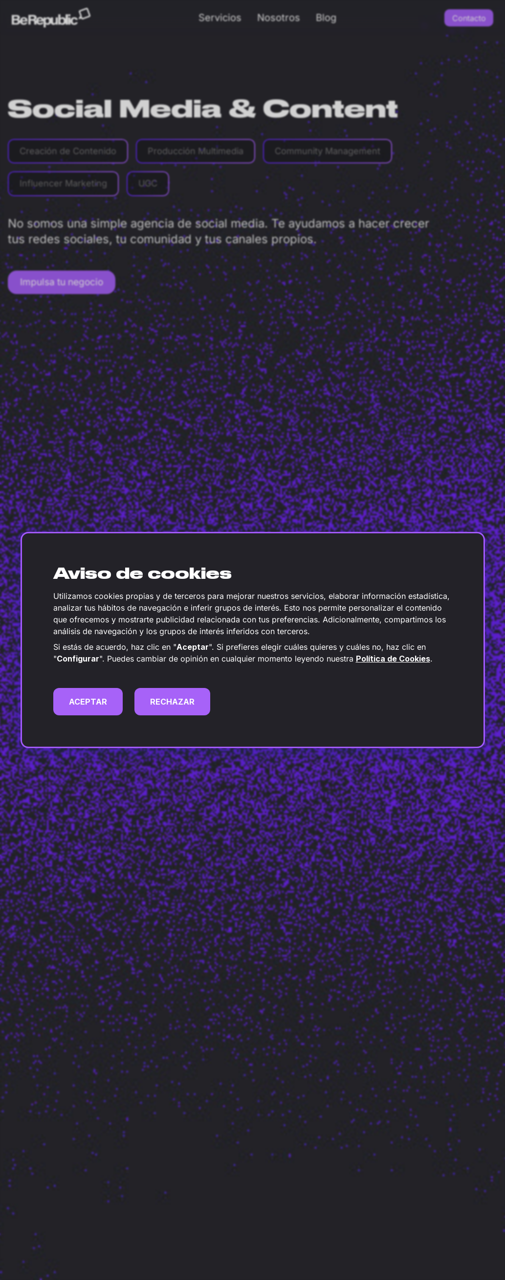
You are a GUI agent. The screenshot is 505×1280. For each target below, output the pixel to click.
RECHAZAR (172, 702)
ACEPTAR (88, 702)
